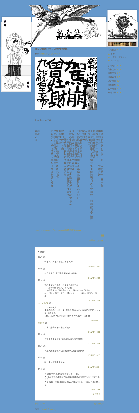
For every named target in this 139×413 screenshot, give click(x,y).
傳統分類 (114, 85)
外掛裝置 (114, 92)
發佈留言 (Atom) (49, 409)
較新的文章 (40, 403)
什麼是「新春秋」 (119, 57)
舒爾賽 (57, 53)
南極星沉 (44, 53)
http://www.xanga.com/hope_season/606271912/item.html (58, 230)
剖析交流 (114, 69)
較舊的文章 (99, 403)
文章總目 (114, 89)
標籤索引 (114, 77)
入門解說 (114, 49)
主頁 (113, 54)
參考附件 (114, 65)
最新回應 (114, 73)
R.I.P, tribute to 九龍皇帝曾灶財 (52, 48)
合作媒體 (115, 60)
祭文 (51, 53)
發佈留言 (96, 394)
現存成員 (114, 81)
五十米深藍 (43, 303)
